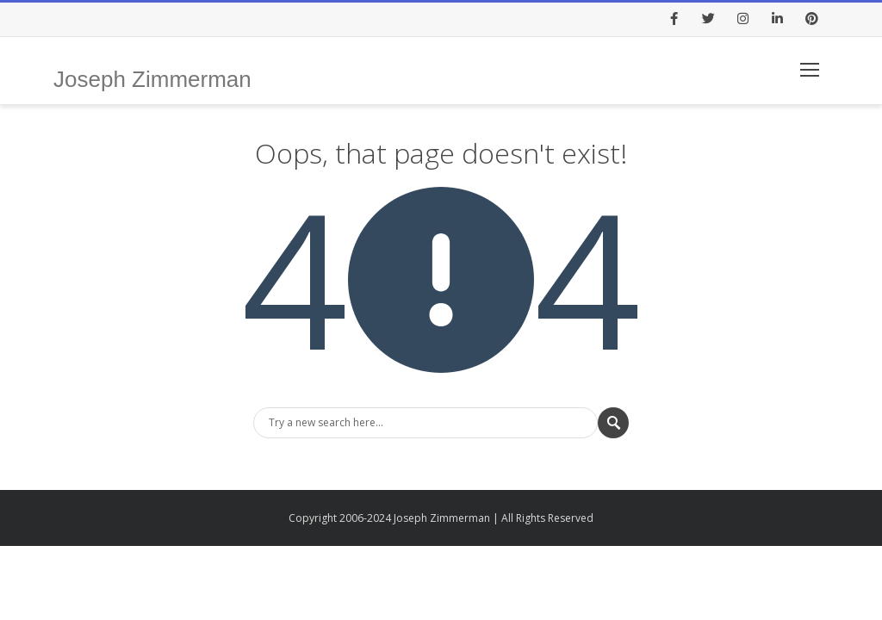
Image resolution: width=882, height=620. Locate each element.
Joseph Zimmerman (152, 79)
